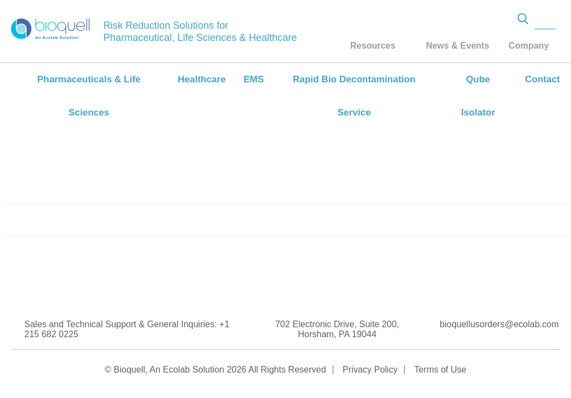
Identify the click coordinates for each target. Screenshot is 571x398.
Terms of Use (440, 369)
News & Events (457, 45)
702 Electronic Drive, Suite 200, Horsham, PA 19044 (337, 329)
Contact (542, 79)
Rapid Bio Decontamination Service (354, 96)
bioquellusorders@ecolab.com (499, 324)
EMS (253, 79)
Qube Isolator (478, 96)
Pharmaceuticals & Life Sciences (88, 96)
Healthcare (202, 79)
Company (529, 45)
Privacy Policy (370, 369)
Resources (373, 45)
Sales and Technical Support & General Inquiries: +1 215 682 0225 (126, 329)
